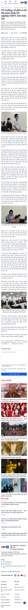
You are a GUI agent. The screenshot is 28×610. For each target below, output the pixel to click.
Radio (5, 2)
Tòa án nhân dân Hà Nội (17, 343)
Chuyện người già (5, 599)
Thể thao (17, 594)
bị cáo (19, 342)
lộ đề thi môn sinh (19, 340)
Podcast (10, 2)
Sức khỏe (17, 597)
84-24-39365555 (7, 562)
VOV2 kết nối (18, 599)
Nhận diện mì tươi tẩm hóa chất (11, 527)
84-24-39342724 (7, 564)
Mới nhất (17, 581)
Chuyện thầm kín (5, 602)
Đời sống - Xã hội (19, 587)
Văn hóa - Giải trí (5, 594)
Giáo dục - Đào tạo (6, 7)
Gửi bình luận (14, 374)
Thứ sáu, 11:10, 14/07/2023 (20, 7)
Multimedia (15, 2)
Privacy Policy (22, 364)
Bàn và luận (4, 587)
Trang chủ (3, 581)
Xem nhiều (4, 584)
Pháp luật (3, 597)
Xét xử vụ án (9, 340)
